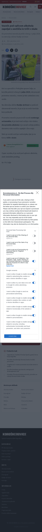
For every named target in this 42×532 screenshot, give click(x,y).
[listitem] (21, 230)
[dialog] (21, 266)
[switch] (34, 236)
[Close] (38, 193)
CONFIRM (13, 336)
